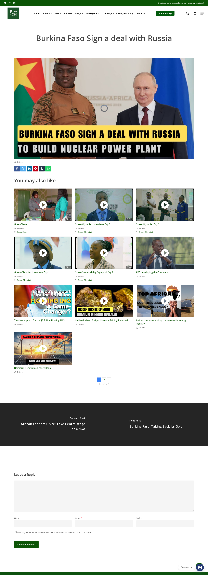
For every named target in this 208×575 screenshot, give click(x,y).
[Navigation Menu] (202, 13)
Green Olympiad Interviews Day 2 (92, 224)
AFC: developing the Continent (152, 272)
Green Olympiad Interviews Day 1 (32, 272)
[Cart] (194, 13)
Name (18, 518)
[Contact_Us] (200, 567)
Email (78, 518)
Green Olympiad (85, 232)
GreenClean (20, 224)
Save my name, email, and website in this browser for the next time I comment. (54, 532)
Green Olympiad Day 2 (147, 224)
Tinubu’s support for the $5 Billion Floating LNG (39, 320)
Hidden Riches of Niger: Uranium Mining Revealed (101, 320)
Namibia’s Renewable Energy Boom (32, 368)
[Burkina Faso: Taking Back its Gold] (156, 424)
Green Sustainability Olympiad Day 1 (94, 272)
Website (140, 518)
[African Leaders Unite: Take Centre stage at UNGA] (52, 424)
